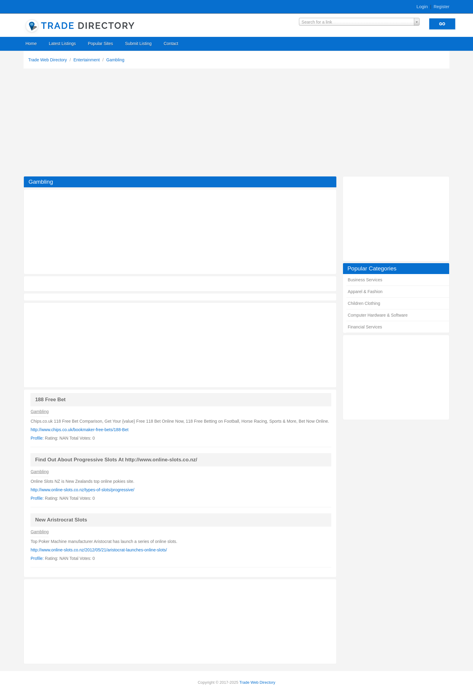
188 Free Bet (50, 399)
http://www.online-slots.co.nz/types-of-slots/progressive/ (82, 489)
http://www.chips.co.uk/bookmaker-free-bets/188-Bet (79, 429)
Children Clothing (364, 303)
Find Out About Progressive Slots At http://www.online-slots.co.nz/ (116, 460)
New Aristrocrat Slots (61, 520)
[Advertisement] (236, 124)
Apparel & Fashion (365, 291)
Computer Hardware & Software (378, 315)
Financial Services (365, 326)
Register (441, 6)
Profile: (37, 438)
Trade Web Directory (48, 59)
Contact (170, 43)
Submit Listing (138, 43)
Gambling (115, 59)
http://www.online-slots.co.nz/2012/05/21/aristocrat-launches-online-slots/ (98, 549)
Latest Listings (62, 43)
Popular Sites (100, 43)
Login (422, 6)
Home (31, 43)
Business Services (365, 279)
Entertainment (87, 59)
